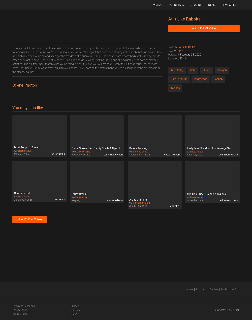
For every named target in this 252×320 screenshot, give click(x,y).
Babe (193, 70)
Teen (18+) (177, 70)
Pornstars (176, 4)
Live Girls (229, 4)
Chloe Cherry (83, 151)
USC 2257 (76, 310)
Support (75, 306)
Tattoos (175, 88)
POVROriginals (57, 153)
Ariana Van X (141, 151)
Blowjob (222, 70)
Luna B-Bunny (187, 46)
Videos (157, 4)
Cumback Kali (22, 193)
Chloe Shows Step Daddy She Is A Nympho (97, 148)
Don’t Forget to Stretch (27, 147)
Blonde (207, 70)
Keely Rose (197, 151)
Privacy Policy (19, 310)
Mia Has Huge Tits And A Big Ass (206, 194)
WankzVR (60, 199)
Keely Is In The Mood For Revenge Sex (209, 148)
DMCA (74, 314)
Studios (196, 4)
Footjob (218, 79)
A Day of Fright (138, 199)
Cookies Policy (19, 314)
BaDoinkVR (174, 206)
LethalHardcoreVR (113, 154)
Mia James (197, 197)
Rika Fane (82, 197)
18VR (180, 50)
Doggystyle (200, 79)
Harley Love (25, 151)
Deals (212, 4)
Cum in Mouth (179, 79)
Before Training (138, 148)
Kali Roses (24, 196)
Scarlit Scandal (142, 203)
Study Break (79, 194)
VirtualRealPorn (172, 154)
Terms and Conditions (23, 306)
